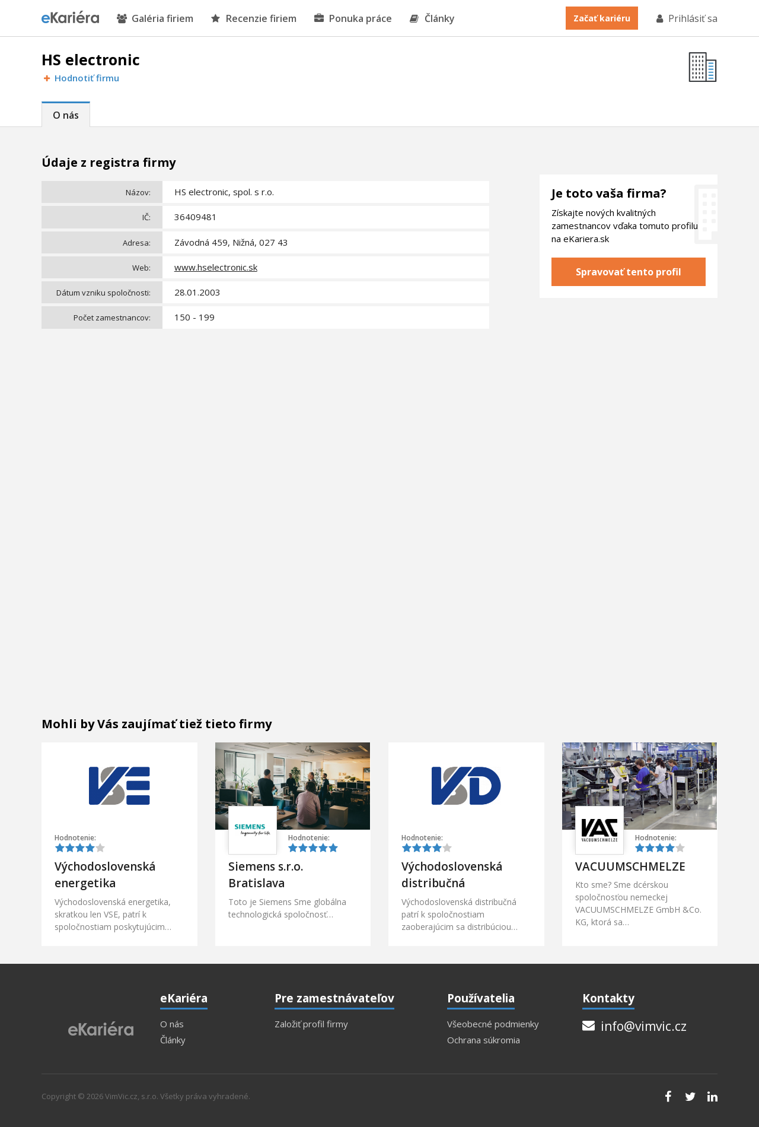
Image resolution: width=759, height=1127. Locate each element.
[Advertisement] (265, 422)
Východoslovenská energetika (105, 875)
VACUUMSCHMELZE (630, 866)
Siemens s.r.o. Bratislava (265, 875)
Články (432, 18)
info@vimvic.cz (634, 1026)
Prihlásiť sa (686, 18)
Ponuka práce (353, 18)
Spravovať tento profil (628, 271)
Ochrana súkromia (483, 1040)
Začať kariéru (601, 18)
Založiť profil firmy (311, 1024)
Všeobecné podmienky (493, 1024)
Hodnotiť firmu (80, 78)
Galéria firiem (155, 18)
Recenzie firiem (253, 18)
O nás (66, 115)
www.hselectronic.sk (215, 267)
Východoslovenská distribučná (451, 875)
